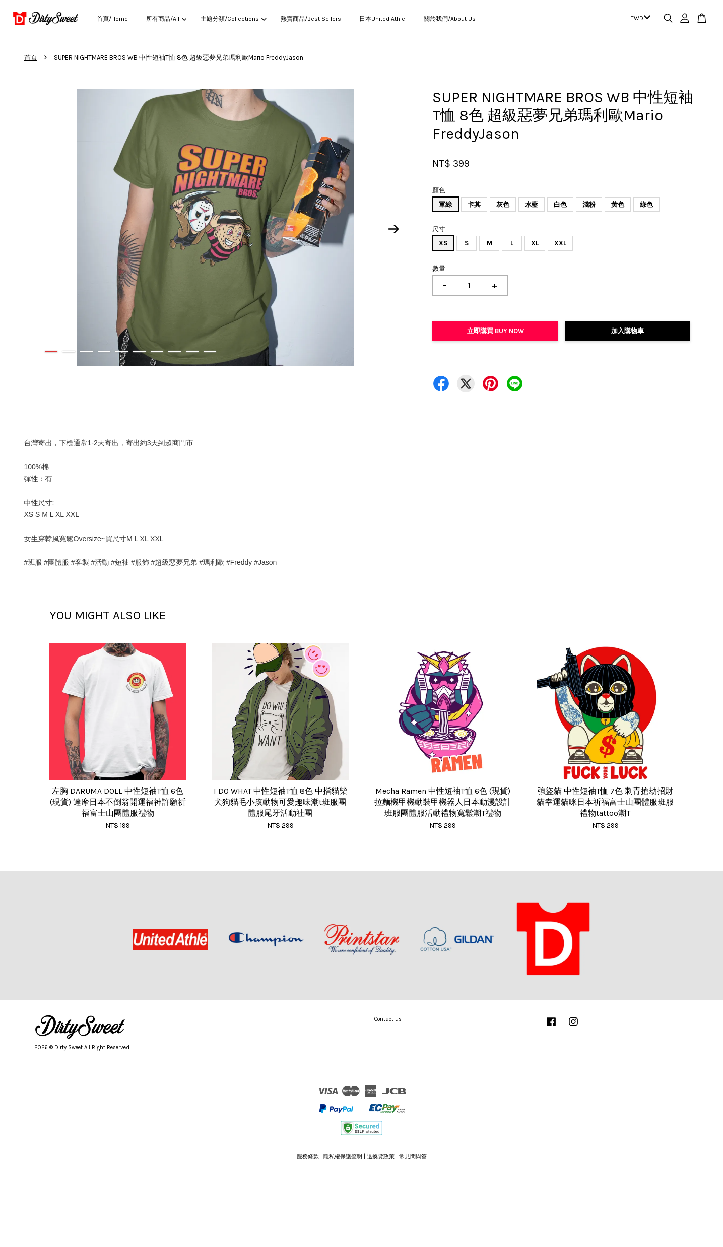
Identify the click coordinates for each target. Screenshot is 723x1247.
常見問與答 (413, 1156)
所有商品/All (166, 18)
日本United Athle (382, 18)
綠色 (646, 204)
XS (443, 243)
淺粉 (589, 204)
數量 (438, 268)
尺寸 (438, 229)
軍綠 (445, 204)
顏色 (438, 190)
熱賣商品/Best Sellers (311, 18)
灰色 (502, 204)
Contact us (388, 1019)
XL (535, 243)
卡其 (474, 204)
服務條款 (308, 1156)
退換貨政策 (381, 1156)
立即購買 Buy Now (495, 331)
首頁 (30, 57)
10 (210, 351)
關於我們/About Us (450, 18)
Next (393, 228)
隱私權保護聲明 (342, 1156)
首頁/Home (112, 18)
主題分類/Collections (233, 18)
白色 (560, 204)
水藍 (531, 204)
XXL (560, 243)
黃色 (617, 204)
